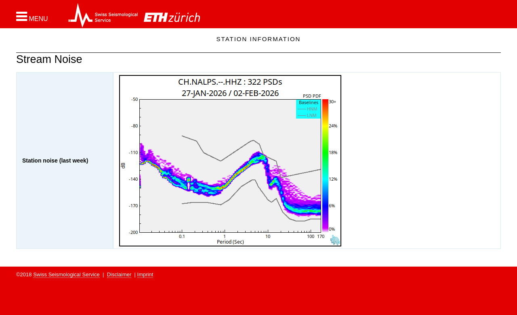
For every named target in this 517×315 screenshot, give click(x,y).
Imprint (145, 274)
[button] (32, 16)
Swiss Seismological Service (66, 274)
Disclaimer (119, 274)
